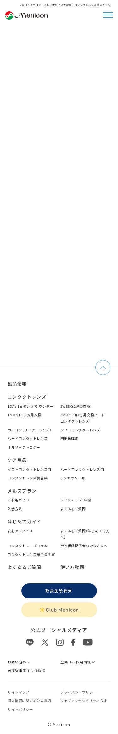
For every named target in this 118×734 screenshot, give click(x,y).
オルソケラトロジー (24, 447)
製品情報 (17, 383)
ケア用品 (17, 460)
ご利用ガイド (18, 499)
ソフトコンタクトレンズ (80, 429)
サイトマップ (18, 692)
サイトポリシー (20, 709)
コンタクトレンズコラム (28, 545)
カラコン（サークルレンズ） (30, 429)
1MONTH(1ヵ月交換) (25, 414)
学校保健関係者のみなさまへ (84, 545)
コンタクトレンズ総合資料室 (31, 554)
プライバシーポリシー (78, 692)
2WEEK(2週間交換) (76, 406)
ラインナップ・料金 (76, 499)
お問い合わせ (19, 661)
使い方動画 (72, 567)
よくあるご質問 (73, 508)
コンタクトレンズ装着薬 (28, 477)
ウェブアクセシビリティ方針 (83, 700)
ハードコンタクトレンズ (28, 438)
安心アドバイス (20, 530)
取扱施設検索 (58, 590)
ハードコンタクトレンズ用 (82, 469)
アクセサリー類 (73, 477)
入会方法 (15, 508)
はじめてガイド (25, 521)
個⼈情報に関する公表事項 (29, 700)
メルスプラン (22, 491)
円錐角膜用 (69, 438)
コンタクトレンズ (27, 397)
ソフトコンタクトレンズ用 (29, 469)
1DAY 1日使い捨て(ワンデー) (31, 406)
